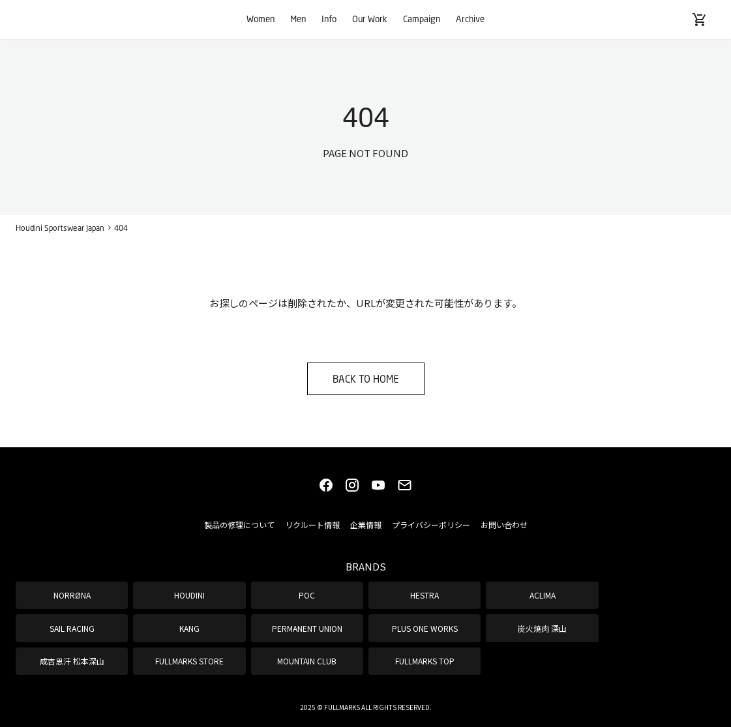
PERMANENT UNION (307, 628)
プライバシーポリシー (431, 524)
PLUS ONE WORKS (425, 628)
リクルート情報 (312, 524)
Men (298, 19)
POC (307, 595)
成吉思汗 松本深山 (72, 660)
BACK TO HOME (365, 379)
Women (260, 19)
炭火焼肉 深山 (542, 628)
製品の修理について (239, 524)
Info (328, 19)
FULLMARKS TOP (425, 660)
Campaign (421, 19)
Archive (470, 19)
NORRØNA (72, 595)
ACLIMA (543, 595)
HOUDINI (189, 595)
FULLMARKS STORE (189, 660)
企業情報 (365, 524)
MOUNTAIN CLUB (306, 660)
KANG (189, 628)
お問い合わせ (504, 524)
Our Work (369, 19)
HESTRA (424, 595)
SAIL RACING (72, 628)
